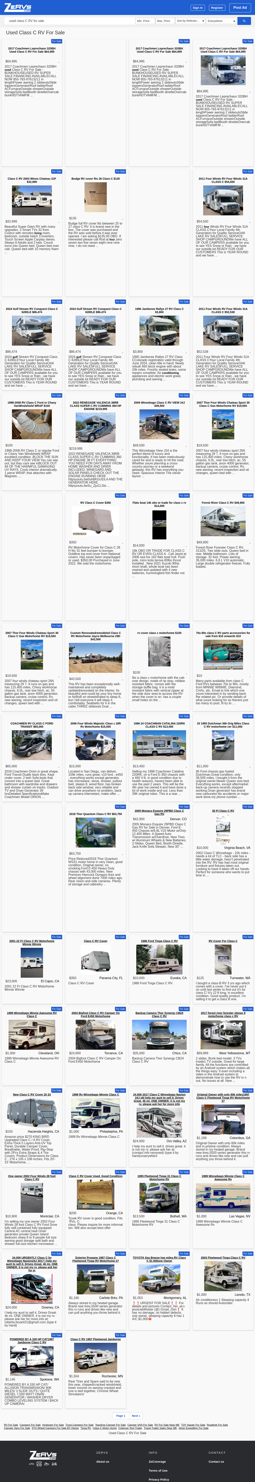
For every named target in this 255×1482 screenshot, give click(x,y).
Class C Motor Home (105, 1428)
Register (217, 7)
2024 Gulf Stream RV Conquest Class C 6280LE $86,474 (32, 310)
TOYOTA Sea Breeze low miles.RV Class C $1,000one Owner (159, 1259)
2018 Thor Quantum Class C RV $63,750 (95, 814)
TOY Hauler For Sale (193, 1424)
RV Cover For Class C (223, 941)
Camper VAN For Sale (140, 1424)
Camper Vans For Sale (17, 1428)
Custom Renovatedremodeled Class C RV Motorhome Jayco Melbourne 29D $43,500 (95, 636)
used (8, 69)
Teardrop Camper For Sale (110, 1424)
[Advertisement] (95, 103)
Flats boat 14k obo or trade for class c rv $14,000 (159, 504)
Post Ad (240, 8)
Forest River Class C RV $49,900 (223, 502)
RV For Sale (11, 1424)
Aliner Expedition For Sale (193, 1428)
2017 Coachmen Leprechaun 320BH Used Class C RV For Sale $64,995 (31, 50)
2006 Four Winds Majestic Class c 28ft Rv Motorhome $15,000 (96, 725)
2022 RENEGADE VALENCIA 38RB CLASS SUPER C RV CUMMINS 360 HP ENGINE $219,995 (95, 406)
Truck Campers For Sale (79, 1424)
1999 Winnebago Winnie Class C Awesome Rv (223, 1178)
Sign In (198, 7)
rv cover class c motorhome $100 (159, 633)
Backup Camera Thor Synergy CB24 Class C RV (159, 1014)
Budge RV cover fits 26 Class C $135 (96, 178)
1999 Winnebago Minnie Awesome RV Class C (32, 1014)
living (38, 233)
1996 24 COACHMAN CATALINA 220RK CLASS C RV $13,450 (159, 725)
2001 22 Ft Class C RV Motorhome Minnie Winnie (31, 942)
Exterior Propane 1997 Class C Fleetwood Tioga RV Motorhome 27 (96, 1259)
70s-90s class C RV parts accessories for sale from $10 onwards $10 (223, 634)
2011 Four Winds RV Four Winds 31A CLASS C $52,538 (223, 310)
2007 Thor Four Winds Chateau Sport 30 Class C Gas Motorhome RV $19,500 (223, 404)
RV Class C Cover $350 (95, 502)
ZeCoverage (157, 1461)
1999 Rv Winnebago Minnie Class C (95, 1094)
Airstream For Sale (53, 1424)
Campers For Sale (30, 1424)
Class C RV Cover (95, 941)
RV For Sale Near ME (167, 1424)
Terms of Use (158, 1470)
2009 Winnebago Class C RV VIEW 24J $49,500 (159, 404)
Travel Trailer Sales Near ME (160, 1428)
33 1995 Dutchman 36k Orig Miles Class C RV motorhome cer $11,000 (223, 725)
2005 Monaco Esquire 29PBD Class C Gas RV (159, 812)
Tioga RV (85, 1428)
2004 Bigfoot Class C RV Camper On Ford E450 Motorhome (96, 1014)
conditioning (170, 372)
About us (102, 1461)
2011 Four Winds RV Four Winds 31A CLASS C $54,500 (223, 180)
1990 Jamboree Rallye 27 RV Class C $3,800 (159, 310)
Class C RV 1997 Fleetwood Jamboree (96, 1339)
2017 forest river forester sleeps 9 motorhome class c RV (223, 1014)
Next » (136, 1415)
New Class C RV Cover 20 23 (32, 1094)
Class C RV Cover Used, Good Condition (96, 1176)
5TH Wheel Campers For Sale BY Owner (55, 1428)
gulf (15, 357)
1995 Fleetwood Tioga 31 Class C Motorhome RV (159, 1178)
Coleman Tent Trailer (130, 1428)
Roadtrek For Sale (217, 1424)
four (112, 239)
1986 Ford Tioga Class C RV (159, 941)
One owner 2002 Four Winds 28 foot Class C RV (32, 1178)
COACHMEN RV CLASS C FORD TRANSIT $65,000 (32, 725)
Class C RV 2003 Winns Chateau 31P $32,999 (32, 180)
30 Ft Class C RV (223, 810)
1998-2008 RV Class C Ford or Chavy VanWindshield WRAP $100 (32, 404)
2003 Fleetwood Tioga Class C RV (223, 1257)
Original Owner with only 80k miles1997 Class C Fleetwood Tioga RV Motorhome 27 (223, 1098)
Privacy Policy (159, 1479)
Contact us (216, 1461)
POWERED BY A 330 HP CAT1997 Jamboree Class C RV (32, 1341)
